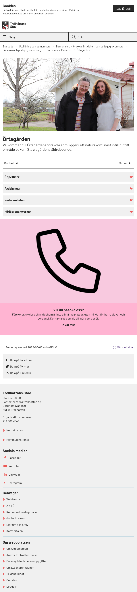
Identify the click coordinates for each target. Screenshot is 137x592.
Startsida (8, 46)
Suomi (123, 163)
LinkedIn (14, 474)
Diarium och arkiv (17, 524)
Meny (9, 37)
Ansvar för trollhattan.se (22, 555)
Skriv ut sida (125, 347)
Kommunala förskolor (59, 50)
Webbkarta (13, 499)
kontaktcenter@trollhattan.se (22, 401)
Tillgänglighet (15, 573)
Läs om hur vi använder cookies (36, 13)
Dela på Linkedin (20, 372)
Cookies (11, 580)
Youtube (14, 466)
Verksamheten (14, 200)
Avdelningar (13, 188)
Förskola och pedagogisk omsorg (22, 50)
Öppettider (12, 177)
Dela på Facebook (21, 360)
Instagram (15, 483)
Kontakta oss (14, 430)
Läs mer (70, 324)
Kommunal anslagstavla (21, 512)
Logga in (11, 586)
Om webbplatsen (17, 548)
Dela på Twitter (19, 366)
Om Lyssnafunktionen (20, 567)
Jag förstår (123, 8)
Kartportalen (14, 531)
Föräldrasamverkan (18, 211)
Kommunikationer (17, 439)
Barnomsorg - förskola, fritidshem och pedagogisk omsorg (90, 46)
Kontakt (9, 163)
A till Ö (10, 505)
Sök (77, 37)
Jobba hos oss (15, 518)
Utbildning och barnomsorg (35, 46)
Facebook (15, 457)
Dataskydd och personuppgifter (26, 561)
